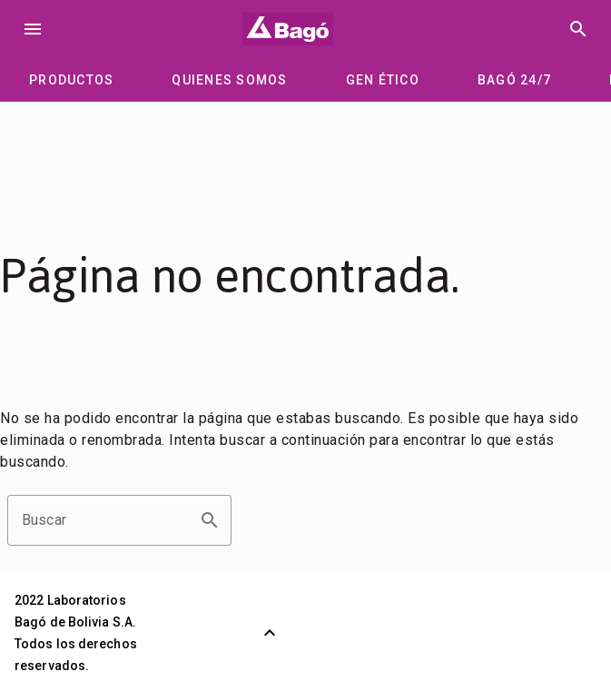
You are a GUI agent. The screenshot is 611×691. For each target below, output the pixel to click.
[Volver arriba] (270, 633)
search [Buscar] (578, 29)
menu (33, 29)
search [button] (210, 520)
